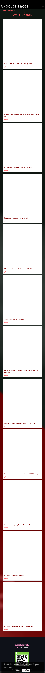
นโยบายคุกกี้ (9, 667)
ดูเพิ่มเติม (6, 67)
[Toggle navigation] (43, 6)
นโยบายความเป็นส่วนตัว (34, 666)
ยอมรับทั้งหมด (26, 670)
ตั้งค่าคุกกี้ (18, 670)
